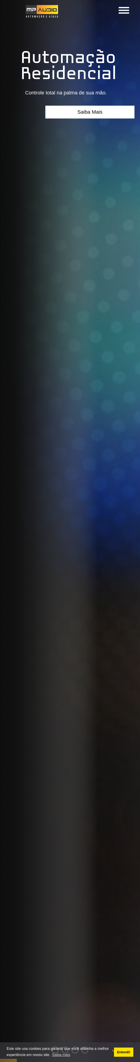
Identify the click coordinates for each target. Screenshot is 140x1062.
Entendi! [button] (123, 1052)
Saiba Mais (89, 112)
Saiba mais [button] (61, 1055)
